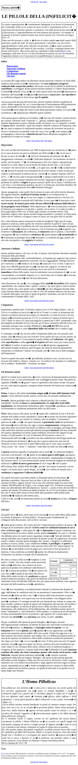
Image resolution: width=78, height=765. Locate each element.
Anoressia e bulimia (16, 68)
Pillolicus (47, 681)
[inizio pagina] (36, 141)
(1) (64, 51)
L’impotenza (13, 71)
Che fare (11, 76)
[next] (42, 141)
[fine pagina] (43, 2)
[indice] (28, 141)
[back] (44, 244)
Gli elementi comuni (16, 73)
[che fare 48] (34, 2)
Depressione (12, 66)
